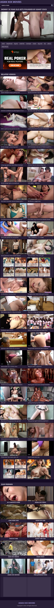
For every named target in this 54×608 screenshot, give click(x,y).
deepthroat (9, 43)
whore (49, 43)
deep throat (5, 46)
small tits (22, 43)
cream (34, 43)
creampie (28, 43)
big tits (16, 43)
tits (45, 43)
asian (3, 43)
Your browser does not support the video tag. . (27, 27)
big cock (40, 43)
